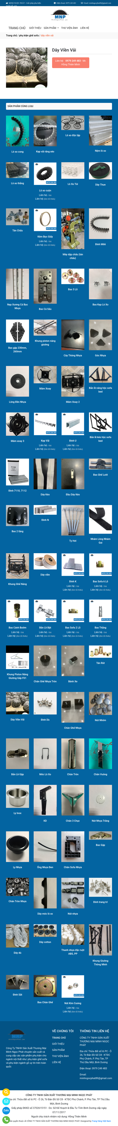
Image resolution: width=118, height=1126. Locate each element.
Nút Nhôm (100, 720)
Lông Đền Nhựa (17, 401)
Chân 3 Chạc (73, 820)
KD (45, 820)
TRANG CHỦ (16, 28)
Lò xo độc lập (72, 135)
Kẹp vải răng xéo (45, 151)
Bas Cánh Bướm (17, 627)
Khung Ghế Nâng (17, 584)
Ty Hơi (72, 540)
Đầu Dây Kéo (73, 494)
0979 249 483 (73, 60)
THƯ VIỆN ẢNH (69, 28)
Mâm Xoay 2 (73, 401)
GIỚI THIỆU (35, 28)
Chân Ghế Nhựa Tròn (45, 681)
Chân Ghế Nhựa (72, 727)
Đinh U (72, 440)
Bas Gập (100, 845)
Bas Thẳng (100, 627)
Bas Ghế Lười (100, 474)
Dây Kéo (45, 494)
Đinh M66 (100, 244)
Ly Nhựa (17, 867)
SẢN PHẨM (50, 28)
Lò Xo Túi (73, 184)
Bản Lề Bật (45, 627)
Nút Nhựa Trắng (100, 820)
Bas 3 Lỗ (73, 289)
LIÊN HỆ (84, 28)
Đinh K (73, 581)
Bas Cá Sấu (45, 309)
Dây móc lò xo (45, 913)
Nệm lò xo (100, 150)
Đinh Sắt (17, 994)
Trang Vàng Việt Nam (101, 1121)
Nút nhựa (73, 913)
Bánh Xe (72, 681)
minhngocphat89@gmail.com (96, 1078)
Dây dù (17, 952)
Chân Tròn (72, 774)
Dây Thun (100, 184)
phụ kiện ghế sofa (29, 35)
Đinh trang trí (100, 902)
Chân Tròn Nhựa (17, 901)
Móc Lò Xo (45, 774)
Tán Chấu (17, 230)
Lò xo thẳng (17, 183)
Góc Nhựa (100, 355)
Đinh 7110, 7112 (17, 490)
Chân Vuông (100, 774)
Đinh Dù (45, 719)
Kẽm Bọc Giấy (45, 236)
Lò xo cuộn (45, 190)
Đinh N (45, 520)
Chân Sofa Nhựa (73, 867)
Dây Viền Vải (17, 719)
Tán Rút (100, 663)
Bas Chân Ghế (45, 1002)
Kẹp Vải (45, 440)
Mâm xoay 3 (17, 441)
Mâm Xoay (45, 388)
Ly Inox (17, 813)
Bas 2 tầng (17, 531)
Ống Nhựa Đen (45, 867)
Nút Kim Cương (72, 1003)
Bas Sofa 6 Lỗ (100, 581)
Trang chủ (11, 35)
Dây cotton (45, 942)
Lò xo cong (18, 151)
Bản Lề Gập (17, 774)
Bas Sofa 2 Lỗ (73, 627)
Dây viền (45, 574)
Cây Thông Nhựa (73, 355)
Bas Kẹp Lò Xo (100, 304)
